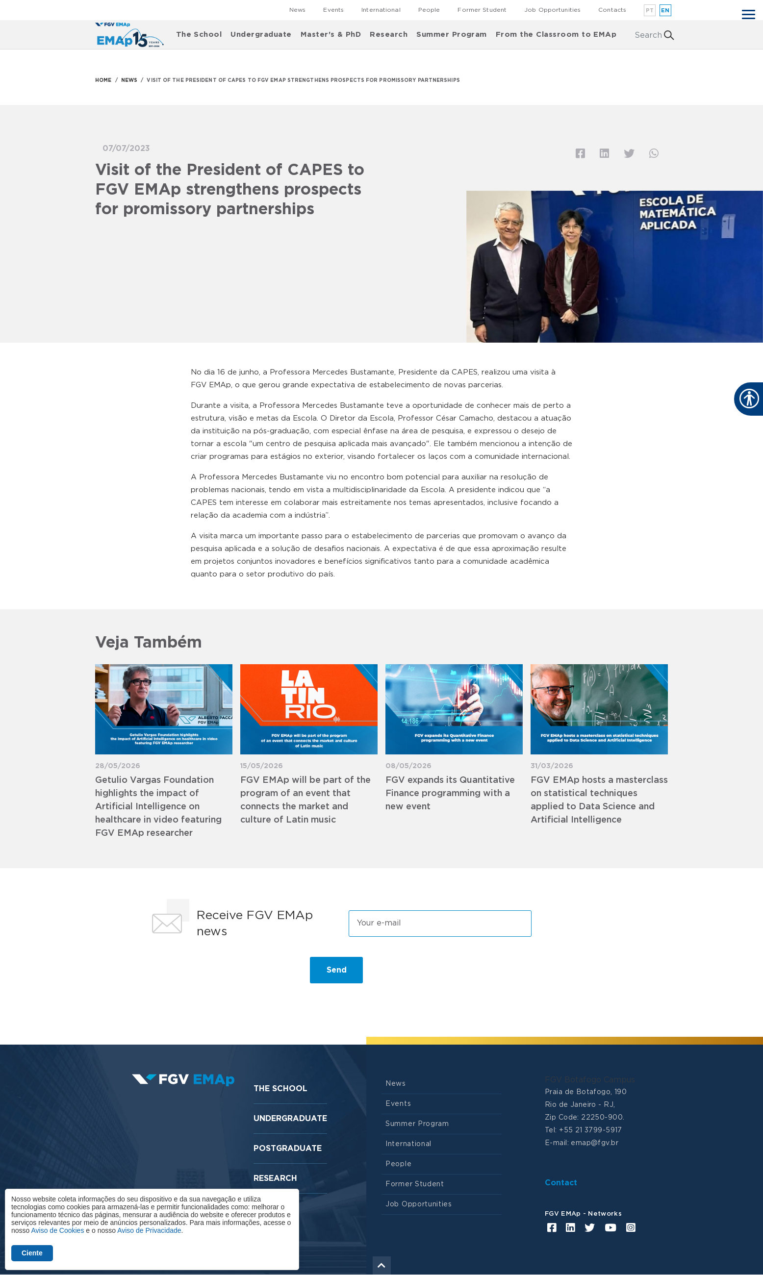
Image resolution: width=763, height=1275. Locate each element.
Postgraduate (288, 1148)
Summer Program (451, 34)
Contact (561, 1183)
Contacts (612, 10)
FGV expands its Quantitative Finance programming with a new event (450, 793)
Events (333, 10)
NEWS (129, 80)
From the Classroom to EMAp (556, 34)
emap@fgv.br (594, 1143)
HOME (103, 80)
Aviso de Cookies (57, 1230)
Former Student (482, 10)
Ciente (32, 1253)
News (297, 10)
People (429, 10)
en (665, 10)
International (381, 10)
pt (650, 10)
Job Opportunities (552, 10)
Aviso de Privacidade (149, 1230)
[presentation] (220, 974)
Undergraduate (260, 34)
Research (388, 34)
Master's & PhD (331, 34)
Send (337, 970)
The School (199, 34)
